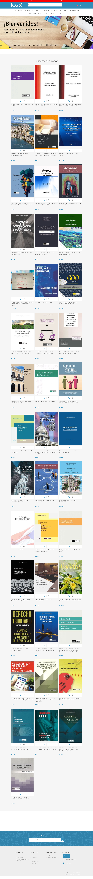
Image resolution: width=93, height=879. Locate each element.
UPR (65, 11)
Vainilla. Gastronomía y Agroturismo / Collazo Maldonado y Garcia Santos (70, 603)
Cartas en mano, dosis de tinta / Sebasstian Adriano (20, 504)
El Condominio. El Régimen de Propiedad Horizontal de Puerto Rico (22, 207)
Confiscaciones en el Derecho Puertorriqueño (68, 454)
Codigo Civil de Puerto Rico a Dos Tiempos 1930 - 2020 (45, 256)
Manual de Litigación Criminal (44, 305)
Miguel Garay (28, 11)
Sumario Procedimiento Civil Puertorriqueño (43, 603)
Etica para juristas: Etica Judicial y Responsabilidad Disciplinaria (21, 603)
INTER (37, 11)
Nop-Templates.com (75, 877)
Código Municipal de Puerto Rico (45, 404)
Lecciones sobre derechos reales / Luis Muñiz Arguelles (21, 405)
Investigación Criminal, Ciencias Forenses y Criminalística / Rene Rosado (44, 653)
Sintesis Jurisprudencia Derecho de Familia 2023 (21, 454)
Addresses (34, 860)
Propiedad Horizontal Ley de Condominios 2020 (19, 157)
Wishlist (34, 867)
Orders (33, 862)
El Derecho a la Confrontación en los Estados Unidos (22, 256)
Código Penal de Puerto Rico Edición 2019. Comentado (46, 108)
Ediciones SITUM (75, 11)
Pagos (49, 858)
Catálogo (61, 16)
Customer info (35, 858)
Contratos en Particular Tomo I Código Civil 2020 (44, 504)
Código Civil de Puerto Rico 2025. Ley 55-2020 (22, 108)
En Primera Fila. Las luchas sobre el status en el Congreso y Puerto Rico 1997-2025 (46, 455)
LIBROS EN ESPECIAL (49, 16)
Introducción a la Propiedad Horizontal (67, 504)
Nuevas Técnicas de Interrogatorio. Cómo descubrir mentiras (70, 702)
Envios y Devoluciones (53, 860)
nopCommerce (76, 876)
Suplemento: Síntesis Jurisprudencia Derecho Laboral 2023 (46, 554)
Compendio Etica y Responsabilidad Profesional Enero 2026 (46, 207)
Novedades (16, 11)
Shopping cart (78, 5)
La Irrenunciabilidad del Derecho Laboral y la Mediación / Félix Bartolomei (45, 703)
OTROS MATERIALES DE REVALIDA (51, 11)
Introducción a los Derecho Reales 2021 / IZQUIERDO (69, 256)
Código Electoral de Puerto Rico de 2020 (69, 554)
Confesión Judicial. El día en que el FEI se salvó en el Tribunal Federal (45, 751)
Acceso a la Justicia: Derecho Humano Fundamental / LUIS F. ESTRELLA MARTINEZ (68, 752)
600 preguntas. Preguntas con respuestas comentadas (68, 306)
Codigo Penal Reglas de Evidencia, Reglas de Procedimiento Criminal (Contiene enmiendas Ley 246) (69, 653)
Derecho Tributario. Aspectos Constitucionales (20, 652)
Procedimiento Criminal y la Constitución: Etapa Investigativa (21, 801)
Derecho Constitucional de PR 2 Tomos (68, 157)
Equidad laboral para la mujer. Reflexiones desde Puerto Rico (44, 355)
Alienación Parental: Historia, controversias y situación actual (68, 405)
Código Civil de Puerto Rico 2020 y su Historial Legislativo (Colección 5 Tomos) (22, 307)
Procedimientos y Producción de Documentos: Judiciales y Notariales (22, 702)
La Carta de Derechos (17, 553)
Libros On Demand (34, 16)
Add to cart (20, 104)
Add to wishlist (24, 104)
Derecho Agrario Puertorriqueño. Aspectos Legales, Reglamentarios (21, 355)
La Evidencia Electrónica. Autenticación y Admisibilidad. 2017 (21, 751)
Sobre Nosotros (20, 858)
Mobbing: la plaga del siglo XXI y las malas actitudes (70, 207)
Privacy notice (19, 860)
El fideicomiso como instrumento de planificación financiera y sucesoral (45, 157)
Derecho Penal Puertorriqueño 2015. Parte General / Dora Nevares (70, 108)
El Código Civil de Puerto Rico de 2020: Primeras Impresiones (69, 355)
